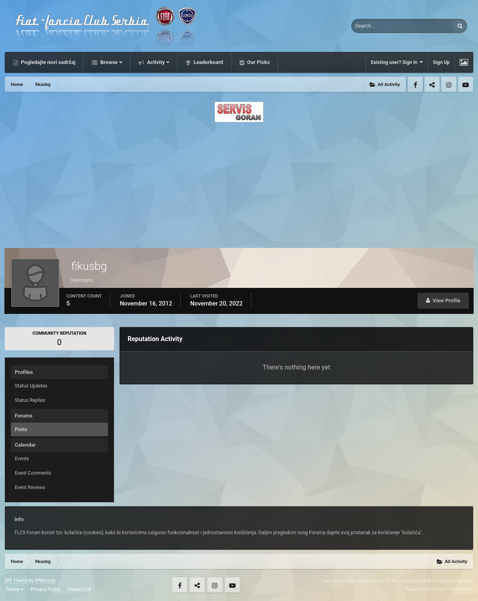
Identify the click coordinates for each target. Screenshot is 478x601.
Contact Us (79, 589)
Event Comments (33, 473)
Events (22, 458)
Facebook (415, 84)
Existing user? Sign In (397, 62)
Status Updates (31, 386)
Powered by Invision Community (439, 589)
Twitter (432, 84)
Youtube (465, 84)
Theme (14, 589)
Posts (21, 429)
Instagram (448, 84)
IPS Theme (16, 580)
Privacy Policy (45, 589)
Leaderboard (207, 62)
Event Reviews (30, 487)
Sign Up (441, 62)
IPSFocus (45, 580)
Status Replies (30, 400)
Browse (110, 62)
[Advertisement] (239, 183)
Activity (157, 62)
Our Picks (258, 62)
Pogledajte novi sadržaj (48, 62)
